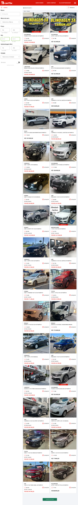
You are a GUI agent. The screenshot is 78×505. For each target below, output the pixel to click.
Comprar (28, 11)
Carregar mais (50, 499)
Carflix (6, 3)
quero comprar (51, 3)
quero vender (39, 3)
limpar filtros (10, 65)
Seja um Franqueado (65, 3)
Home (25, 11)
